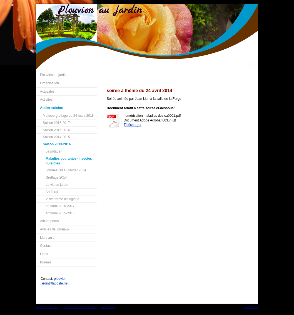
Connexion (250, 307)
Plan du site (107, 307)
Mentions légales (47, 307)
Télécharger (132, 125)
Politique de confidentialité (79, 307)
